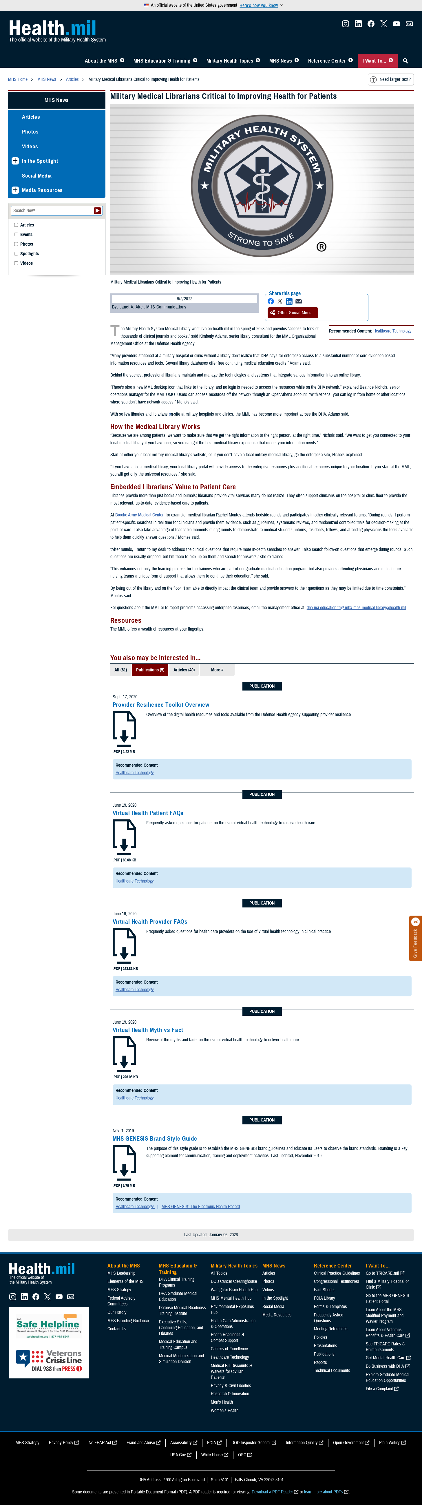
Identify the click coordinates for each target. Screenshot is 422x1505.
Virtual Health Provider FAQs (150, 921)
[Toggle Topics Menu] (258, 61)
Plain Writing (389, 1443)
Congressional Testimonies (336, 1281)
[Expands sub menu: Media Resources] (15, 190)
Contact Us (116, 1329)
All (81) (120, 670)
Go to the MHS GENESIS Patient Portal (387, 1298)
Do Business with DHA (385, 1366)
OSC (242, 1455)
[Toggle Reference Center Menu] (350, 61)
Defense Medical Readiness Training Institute (182, 1310)
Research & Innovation (230, 1394)
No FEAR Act (100, 1443)
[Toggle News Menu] (297, 61)
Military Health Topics (230, 61)
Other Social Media (291, 313)
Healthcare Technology (392, 331)
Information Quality (302, 1443)
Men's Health (222, 1402)
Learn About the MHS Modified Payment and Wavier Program (384, 1315)
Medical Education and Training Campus (178, 1344)
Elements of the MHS (125, 1281)
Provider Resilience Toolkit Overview (161, 704)
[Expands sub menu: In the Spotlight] (15, 161)
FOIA (211, 1443)
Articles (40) (184, 670)
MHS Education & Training (162, 61)
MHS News (280, 61)
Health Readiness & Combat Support (227, 1337)
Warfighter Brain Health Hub (234, 1290)
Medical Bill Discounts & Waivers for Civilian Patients (231, 1371)
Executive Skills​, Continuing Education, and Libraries (181, 1327)
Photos (30, 131)
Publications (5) (150, 670)
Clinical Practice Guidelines (337, 1273)
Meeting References (331, 1329)
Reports (320, 1362)
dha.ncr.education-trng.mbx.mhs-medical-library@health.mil (356, 608)
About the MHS (101, 61)
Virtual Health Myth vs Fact (148, 1030)
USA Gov (178, 1455)
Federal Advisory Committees (121, 1301)
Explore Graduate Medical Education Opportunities (387, 1377)
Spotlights (29, 254)
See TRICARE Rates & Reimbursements (385, 1347)
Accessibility (181, 1443)
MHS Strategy (119, 1290)
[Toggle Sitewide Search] (405, 60)
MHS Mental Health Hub (231, 1298)
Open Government (348, 1443)
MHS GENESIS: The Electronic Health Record (201, 1207)
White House (212, 1455)
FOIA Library (324, 1298)
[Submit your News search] (97, 210)
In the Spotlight (40, 161)
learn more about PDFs (323, 1492)
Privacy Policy (61, 1443)
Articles (31, 117)
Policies (320, 1337)
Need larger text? (390, 79)
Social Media (37, 175)
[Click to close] (415, 922)
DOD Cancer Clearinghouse (234, 1281)
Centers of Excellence (229, 1349)
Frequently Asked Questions (328, 1318)
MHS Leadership (121, 1273)
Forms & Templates (330, 1306)
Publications (324, 1354)
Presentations (325, 1346)
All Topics (219, 1273)
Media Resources (42, 190)
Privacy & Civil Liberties (231, 1386)
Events (26, 235)
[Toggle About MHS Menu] (122, 61)
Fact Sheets (324, 1290)
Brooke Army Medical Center (139, 515)
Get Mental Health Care (385, 1358)
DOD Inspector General (251, 1443)
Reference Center (327, 61)
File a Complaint (379, 1389)
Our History (117, 1312)
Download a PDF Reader (272, 1492)
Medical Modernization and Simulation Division (181, 1359)
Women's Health (224, 1410)
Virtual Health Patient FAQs (148, 813)
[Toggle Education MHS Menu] (195, 61)
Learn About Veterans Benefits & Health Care (385, 1332)
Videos (30, 146)
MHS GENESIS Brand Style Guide (155, 1138)
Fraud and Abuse (141, 1443)
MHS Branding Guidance (128, 1321)
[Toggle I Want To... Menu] (391, 61)
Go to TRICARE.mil (382, 1273)
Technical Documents (332, 1371)
